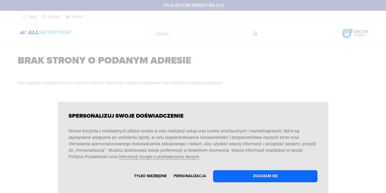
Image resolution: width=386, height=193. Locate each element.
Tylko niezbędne (150, 176)
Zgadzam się (265, 176)
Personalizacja (190, 176)
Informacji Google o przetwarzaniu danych (159, 156)
